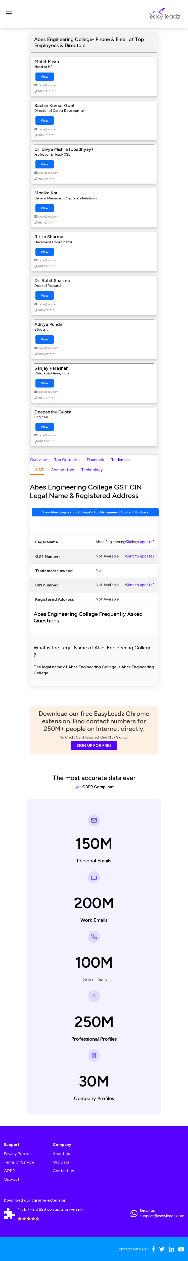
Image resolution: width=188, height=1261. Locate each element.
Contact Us (63, 1170)
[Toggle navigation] (9, 14)
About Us (61, 1153)
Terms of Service (19, 1162)
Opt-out (11, 1179)
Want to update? (140, 542)
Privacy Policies (17, 1153)
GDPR (9, 1170)
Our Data (61, 1162)
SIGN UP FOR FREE (94, 745)
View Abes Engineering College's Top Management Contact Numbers (95, 512)
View (45, 77)
